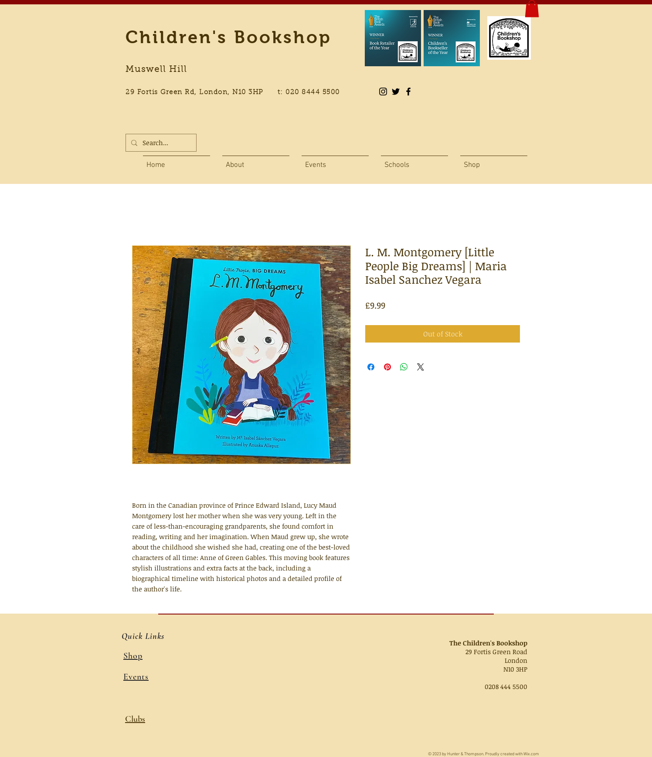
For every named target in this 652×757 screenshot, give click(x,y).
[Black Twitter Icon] (396, 91)
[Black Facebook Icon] (408, 91)
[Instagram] (383, 91)
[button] (532, 8)
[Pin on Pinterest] (387, 367)
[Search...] (160, 142)
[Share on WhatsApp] (404, 367)
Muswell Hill (156, 69)
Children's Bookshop (229, 37)
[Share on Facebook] (371, 367)
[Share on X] (420, 367)
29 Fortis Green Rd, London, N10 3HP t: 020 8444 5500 (238, 92)
